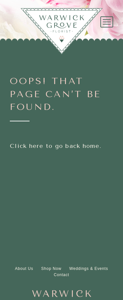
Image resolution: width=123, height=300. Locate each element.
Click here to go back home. (55, 146)
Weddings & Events (88, 268)
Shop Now (51, 268)
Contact (61, 275)
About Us (24, 268)
